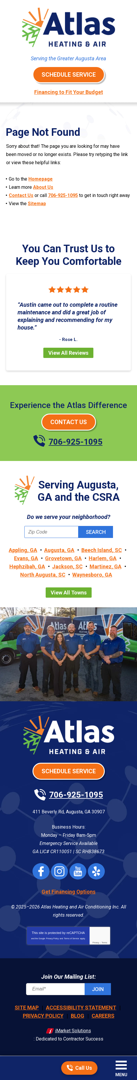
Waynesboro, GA (92, 575)
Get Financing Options (68, 892)
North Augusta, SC (42, 575)
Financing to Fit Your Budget (68, 92)
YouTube (77, 871)
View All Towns (69, 592)
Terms (104, 943)
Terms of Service (71, 938)
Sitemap (37, 203)
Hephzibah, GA (27, 566)
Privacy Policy (52, 938)
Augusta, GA (59, 550)
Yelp (96, 871)
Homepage (40, 179)
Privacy (96, 943)
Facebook (40, 871)
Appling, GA (23, 550)
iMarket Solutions (73, 1030)
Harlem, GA (103, 558)
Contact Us (21, 195)
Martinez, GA (105, 566)
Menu (121, 1074)
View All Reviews (68, 353)
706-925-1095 (63, 195)
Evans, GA (26, 558)
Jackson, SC (67, 566)
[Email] (68, 989)
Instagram (59, 871)
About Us (43, 187)
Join (98, 989)
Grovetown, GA (63, 558)
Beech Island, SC (101, 550)
